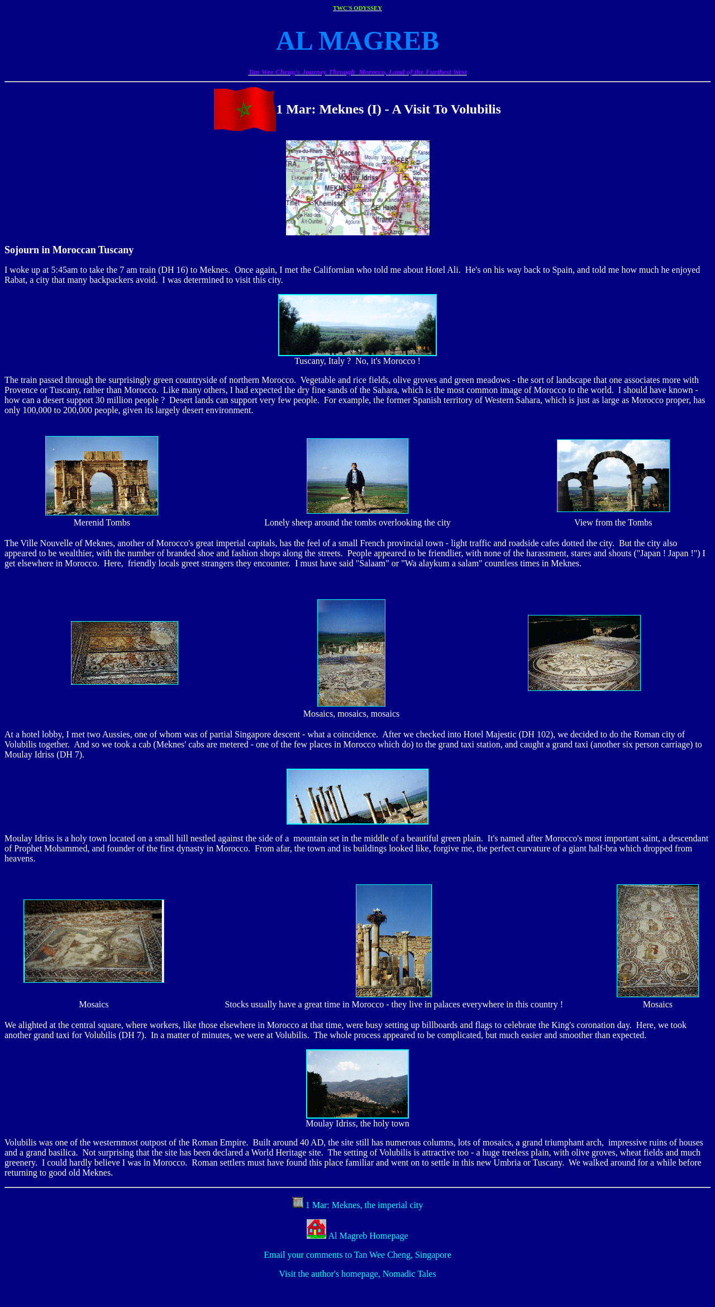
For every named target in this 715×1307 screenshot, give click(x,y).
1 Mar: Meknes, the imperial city (363, 1205)
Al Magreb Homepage (367, 1235)
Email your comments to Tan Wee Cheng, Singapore (357, 1254)
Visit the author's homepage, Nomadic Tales (357, 1273)
